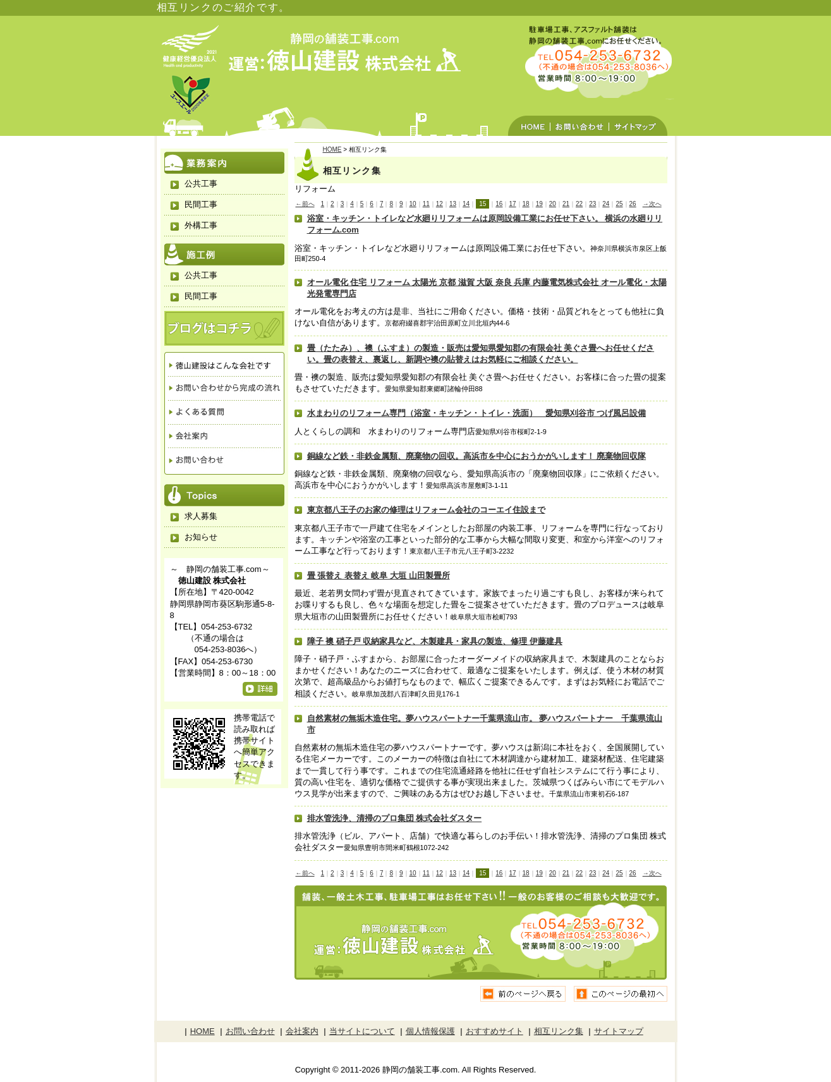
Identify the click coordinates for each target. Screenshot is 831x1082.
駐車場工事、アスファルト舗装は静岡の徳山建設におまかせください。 (588, 60)
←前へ (305, 203)
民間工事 (201, 204)
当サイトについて (362, 1031)
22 (579, 203)
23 (592, 203)
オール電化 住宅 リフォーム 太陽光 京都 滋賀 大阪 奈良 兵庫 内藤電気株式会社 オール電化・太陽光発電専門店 (487, 287)
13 (452, 203)
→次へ (652, 203)
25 (619, 203)
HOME (529, 114)
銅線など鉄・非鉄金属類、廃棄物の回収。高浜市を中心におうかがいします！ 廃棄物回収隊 (476, 456)
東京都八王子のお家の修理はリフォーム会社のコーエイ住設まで (426, 509)
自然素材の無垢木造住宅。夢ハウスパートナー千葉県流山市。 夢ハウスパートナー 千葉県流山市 (485, 724)
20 (552, 203)
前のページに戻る (523, 994)
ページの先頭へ (620, 994)
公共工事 (201, 183)
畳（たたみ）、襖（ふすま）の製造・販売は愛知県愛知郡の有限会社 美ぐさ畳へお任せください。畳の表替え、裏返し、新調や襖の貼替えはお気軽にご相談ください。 (481, 353)
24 (605, 203)
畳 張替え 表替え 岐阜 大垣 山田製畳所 (378, 575)
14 (466, 203)
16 (498, 203)
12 (439, 203)
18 (526, 203)
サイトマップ (638, 114)
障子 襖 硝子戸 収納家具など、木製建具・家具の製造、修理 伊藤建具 (434, 641)
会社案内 (224, 435)
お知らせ (201, 537)
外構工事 (201, 225)
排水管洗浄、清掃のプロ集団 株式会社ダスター (394, 818)
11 (426, 203)
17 (512, 203)
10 (412, 203)
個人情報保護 (430, 1031)
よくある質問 (224, 412)
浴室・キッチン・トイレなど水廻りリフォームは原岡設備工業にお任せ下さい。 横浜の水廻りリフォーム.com (485, 224)
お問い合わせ (579, 114)
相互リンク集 (558, 1031)
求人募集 (201, 516)
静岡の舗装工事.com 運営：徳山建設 (345, 54)
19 (539, 203)
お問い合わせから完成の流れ (224, 388)
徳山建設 (224, 364)
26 (632, 203)
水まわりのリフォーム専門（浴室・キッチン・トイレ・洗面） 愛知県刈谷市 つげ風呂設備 (476, 413)
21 (565, 203)
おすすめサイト (494, 1031)
